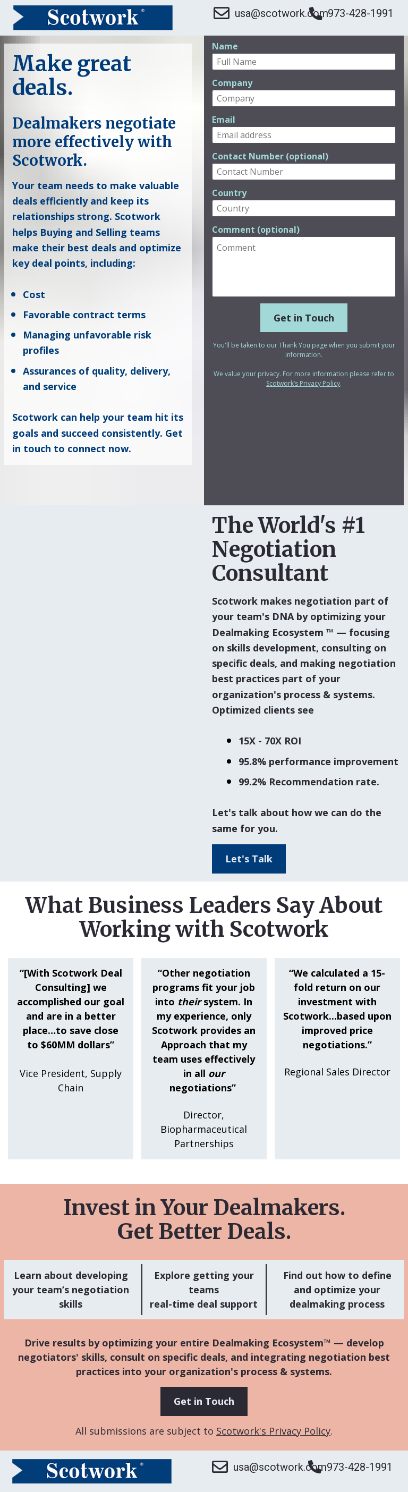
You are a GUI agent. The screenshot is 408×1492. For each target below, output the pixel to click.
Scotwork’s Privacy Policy (303, 383)
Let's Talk (249, 858)
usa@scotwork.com (256, 13)
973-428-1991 (351, 13)
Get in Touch (304, 317)
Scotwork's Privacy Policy (273, 1431)
